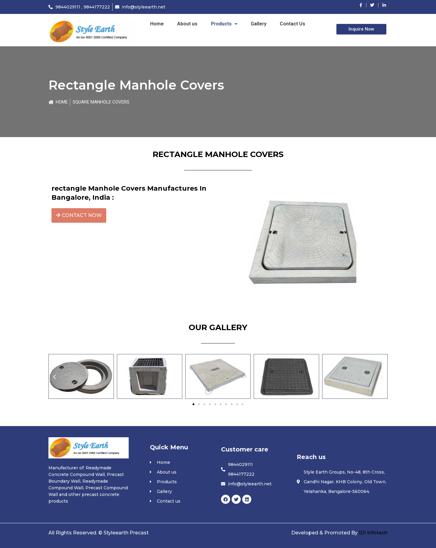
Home (157, 24)
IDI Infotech (373, 533)
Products (224, 24)
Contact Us (292, 24)
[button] (54, 377)
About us (187, 24)
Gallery (258, 24)
